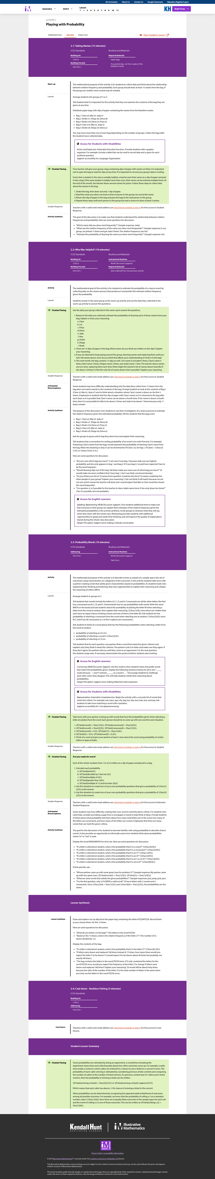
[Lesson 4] (91, 10)
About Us (126, 2)
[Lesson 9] (109, 10)
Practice (83, 35)
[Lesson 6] (98, 10)
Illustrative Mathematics (63, 1158)
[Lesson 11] (117, 10)
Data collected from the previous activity (127, 271)
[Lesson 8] (105, 10)
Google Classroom (155, 2)
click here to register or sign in (127, 207)
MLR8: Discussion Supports (122, 263)
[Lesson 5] (94, 10)
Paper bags (115, 59)
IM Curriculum (112, 2)
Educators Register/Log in (178, 2)
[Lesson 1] (80, 10)
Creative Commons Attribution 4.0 (104, 1158)
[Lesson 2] (84, 10)
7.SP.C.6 (76, 59)
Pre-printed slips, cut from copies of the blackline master (127, 65)
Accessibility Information (114, 1153)
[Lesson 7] (101, 10)
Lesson (70, 35)
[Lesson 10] (113, 10)
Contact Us (138, 2)
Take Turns (115, 560)
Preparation (55, 35)
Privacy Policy (96, 1153)
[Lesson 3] (87, 10)
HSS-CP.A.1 (77, 67)
